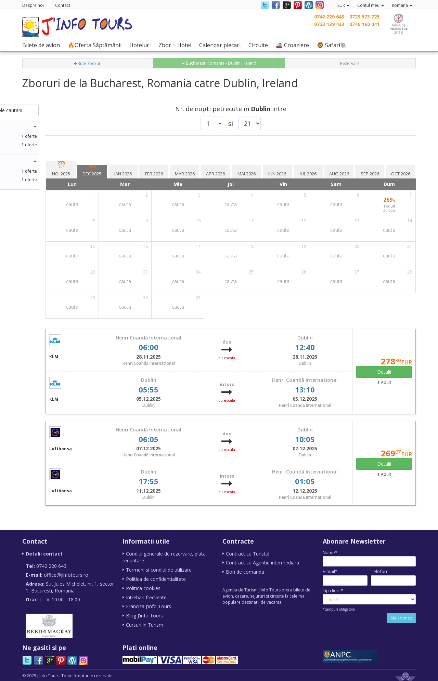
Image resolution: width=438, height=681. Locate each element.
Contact (62, 5)
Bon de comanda (245, 571)
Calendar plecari (221, 45)
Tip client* (333, 590)
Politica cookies (143, 587)
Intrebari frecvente (146, 596)
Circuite (259, 45)
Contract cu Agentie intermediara (262, 562)
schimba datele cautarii (69, 110)
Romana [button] (402, 5)
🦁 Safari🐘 (333, 45)
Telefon (379, 571)
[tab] (135, 166)
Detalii (391, 372)
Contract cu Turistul (247, 553)
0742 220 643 (329, 16)
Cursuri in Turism (144, 622)
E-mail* (330, 571)
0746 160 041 (364, 24)
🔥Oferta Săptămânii (96, 45)
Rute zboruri (88, 63)
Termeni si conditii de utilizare (159, 569)
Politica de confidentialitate (156, 578)
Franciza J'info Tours (148, 605)
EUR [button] (343, 5)
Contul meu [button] (370, 5)
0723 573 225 (364, 16)
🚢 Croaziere (294, 45)
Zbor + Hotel (176, 45)
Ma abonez (401, 618)
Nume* (330, 552)
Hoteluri (141, 45)
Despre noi (33, 5)
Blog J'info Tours (144, 614)
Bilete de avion (42, 45)
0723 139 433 (329, 24)
